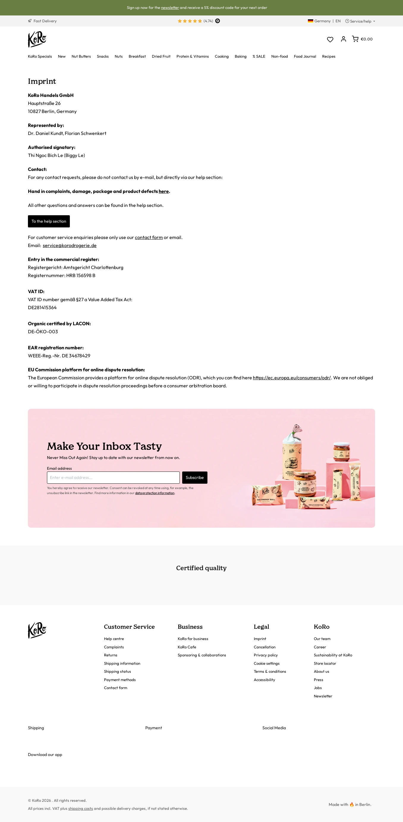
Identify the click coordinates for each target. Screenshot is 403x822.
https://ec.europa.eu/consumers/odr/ (292, 378)
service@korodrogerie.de (70, 245)
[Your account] (343, 39)
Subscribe (195, 477)
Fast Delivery (42, 20)
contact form (149, 237)
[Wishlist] (330, 39)
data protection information (154, 493)
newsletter (170, 7)
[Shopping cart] (362, 39)
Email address (59, 468)
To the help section (49, 221)
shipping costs (80, 808)
